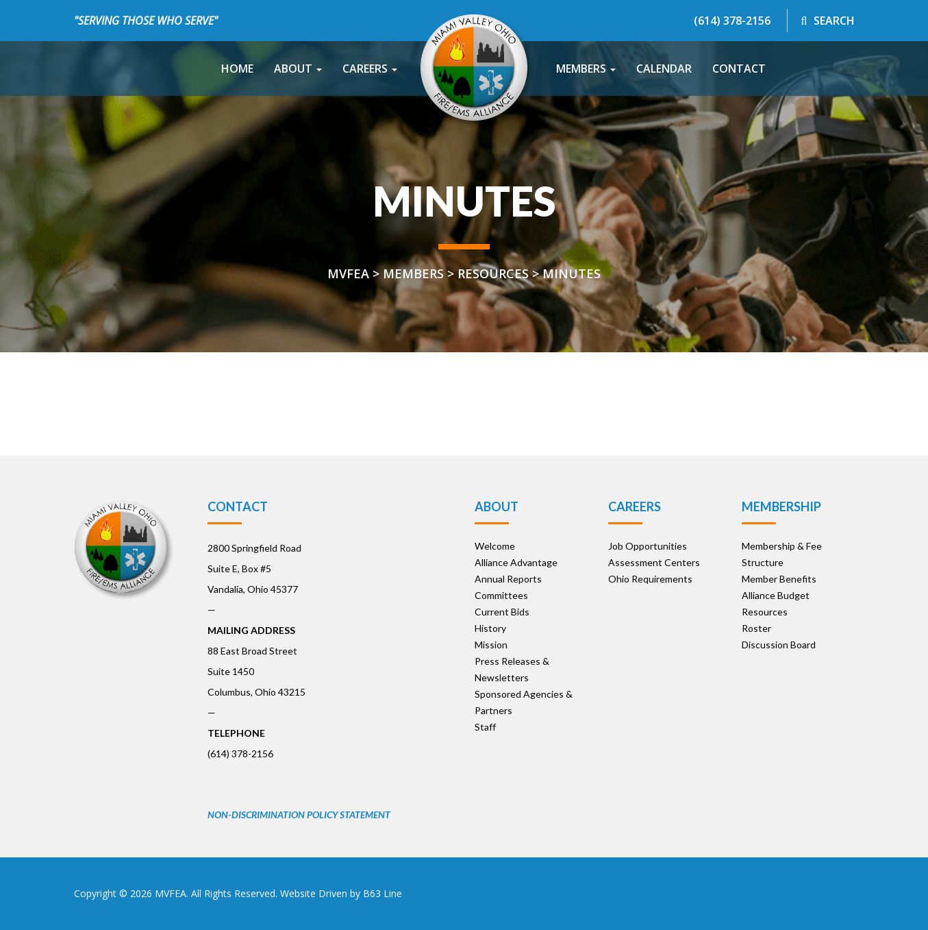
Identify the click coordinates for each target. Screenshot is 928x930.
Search (828, 20)
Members (586, 68)
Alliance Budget (776, 595)
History (490, 628)
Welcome (495, 546)
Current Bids (502, 611)
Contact (739, 68)
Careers (369, 68)
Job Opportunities (647, 546)
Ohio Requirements (650, 579)
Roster (756, 628)
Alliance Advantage (516, 562)
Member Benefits (779, 579)
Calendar (664, 68)
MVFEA (170, 893)
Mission (491, 644)
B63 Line (382, 893)
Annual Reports (508, 579)
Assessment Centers (654, 562)
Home (237, 68)
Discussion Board (779, 644)
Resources (765, 611)
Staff (485, 727)
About (298, 68)
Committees (501, 595)
